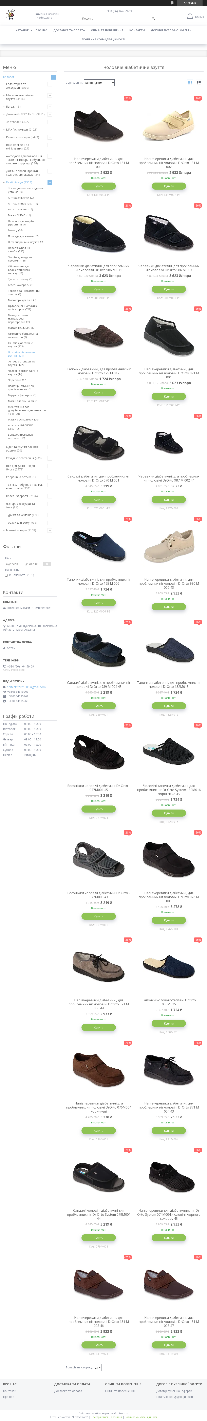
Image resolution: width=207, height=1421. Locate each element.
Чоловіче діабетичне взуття (22, 353)
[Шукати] (153, 18)
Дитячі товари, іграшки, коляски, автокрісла (22, 172)
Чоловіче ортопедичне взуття (23, 372)
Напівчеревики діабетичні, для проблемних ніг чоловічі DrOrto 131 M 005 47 (169, 1322)
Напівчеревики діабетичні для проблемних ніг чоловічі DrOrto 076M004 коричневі (98, 1107)
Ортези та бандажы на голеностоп (23, 335)
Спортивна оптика (19, 477)
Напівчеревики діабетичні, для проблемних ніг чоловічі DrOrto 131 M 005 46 (99, 1322)
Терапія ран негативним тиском (24, 292)
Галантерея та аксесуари (16, 85)
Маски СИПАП (16, 215)
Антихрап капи (17, 209)
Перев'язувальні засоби (19, 249)
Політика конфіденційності (103, 39)
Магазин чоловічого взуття (20, 97)
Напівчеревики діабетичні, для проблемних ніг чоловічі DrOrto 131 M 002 (169, 163)
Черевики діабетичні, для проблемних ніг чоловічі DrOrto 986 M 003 (168, 268)
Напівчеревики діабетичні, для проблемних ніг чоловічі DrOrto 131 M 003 (99, 163)
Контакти (137, 30)
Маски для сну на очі (21, 401)
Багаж (10, 106)
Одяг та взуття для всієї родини (22, 448)
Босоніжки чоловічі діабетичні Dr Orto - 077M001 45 (98, 788)
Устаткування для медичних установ (26, 190)
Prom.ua (124, 1413)
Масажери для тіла (20, 300)
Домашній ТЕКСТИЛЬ (20, 114)
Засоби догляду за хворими (20, 258)
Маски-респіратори (20, 419)
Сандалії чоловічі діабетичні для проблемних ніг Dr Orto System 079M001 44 (99, 1214)
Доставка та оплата (69, 30)
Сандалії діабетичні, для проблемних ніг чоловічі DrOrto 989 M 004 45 (98, 685)
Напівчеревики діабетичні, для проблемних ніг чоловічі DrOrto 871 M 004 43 (169, 1107)
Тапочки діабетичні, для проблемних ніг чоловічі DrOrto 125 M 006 (99, 581)
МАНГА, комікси (17, 129)
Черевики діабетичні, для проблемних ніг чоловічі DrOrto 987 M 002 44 (168, 478)
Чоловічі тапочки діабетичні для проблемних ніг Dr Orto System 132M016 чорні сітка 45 (169, 790)
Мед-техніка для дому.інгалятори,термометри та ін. (27, 410)
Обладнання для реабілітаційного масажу (19, 270)
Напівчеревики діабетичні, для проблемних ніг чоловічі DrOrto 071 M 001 (169, 373)
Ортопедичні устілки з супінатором (22, 307)
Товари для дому (18, 522)
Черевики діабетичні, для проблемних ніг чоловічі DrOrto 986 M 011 (98, 268)
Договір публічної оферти (171, 30)
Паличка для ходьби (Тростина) (21, 222)
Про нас (41, 30)
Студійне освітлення (20, 458)
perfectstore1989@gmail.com (26, 687)
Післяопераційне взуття (23, 242)
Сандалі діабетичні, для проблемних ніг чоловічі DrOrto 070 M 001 (99, 478)
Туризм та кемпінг (18, 515)
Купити (99, 186)
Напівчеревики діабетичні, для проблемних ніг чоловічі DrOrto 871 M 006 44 (99, 1004)
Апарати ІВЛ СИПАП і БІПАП (21, 427)
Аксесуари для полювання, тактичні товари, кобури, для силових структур (26, 159)
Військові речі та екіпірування (17, 146)
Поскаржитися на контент (106, 1417)
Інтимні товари (16, 530)
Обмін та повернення (107, 30)
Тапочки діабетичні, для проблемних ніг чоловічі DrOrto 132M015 (169, 685)
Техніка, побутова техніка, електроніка (24, 486)
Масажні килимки (19, 328)
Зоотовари (13, 122)
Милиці (12, 230)
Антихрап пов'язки (20, 203)
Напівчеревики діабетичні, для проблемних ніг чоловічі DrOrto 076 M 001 (169, 897)
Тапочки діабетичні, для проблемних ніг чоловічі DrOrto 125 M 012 (99, 371)
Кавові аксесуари (18, 137)
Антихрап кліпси (18, 197)
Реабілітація (14, 182)
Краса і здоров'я (17, 496)
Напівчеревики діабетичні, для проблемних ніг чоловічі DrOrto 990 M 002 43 (169, 583)
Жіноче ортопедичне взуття (22, 363)
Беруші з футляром (20, 395)
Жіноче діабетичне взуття (20, 344)
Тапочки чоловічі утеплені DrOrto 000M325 (169, 1002)
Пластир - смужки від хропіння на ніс (21, 387)
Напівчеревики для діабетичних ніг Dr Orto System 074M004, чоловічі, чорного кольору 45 (169, 1214)
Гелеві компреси (18, 285)
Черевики (14, 380)
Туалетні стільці (18, 279)
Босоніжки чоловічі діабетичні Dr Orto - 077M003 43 (98, 895)
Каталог (22, 30)
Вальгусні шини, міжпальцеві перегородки (18, 318)
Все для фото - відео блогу (20, 467)
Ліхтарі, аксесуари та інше (20, 505)
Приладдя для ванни (21, 236)
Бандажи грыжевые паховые (21, 436)
